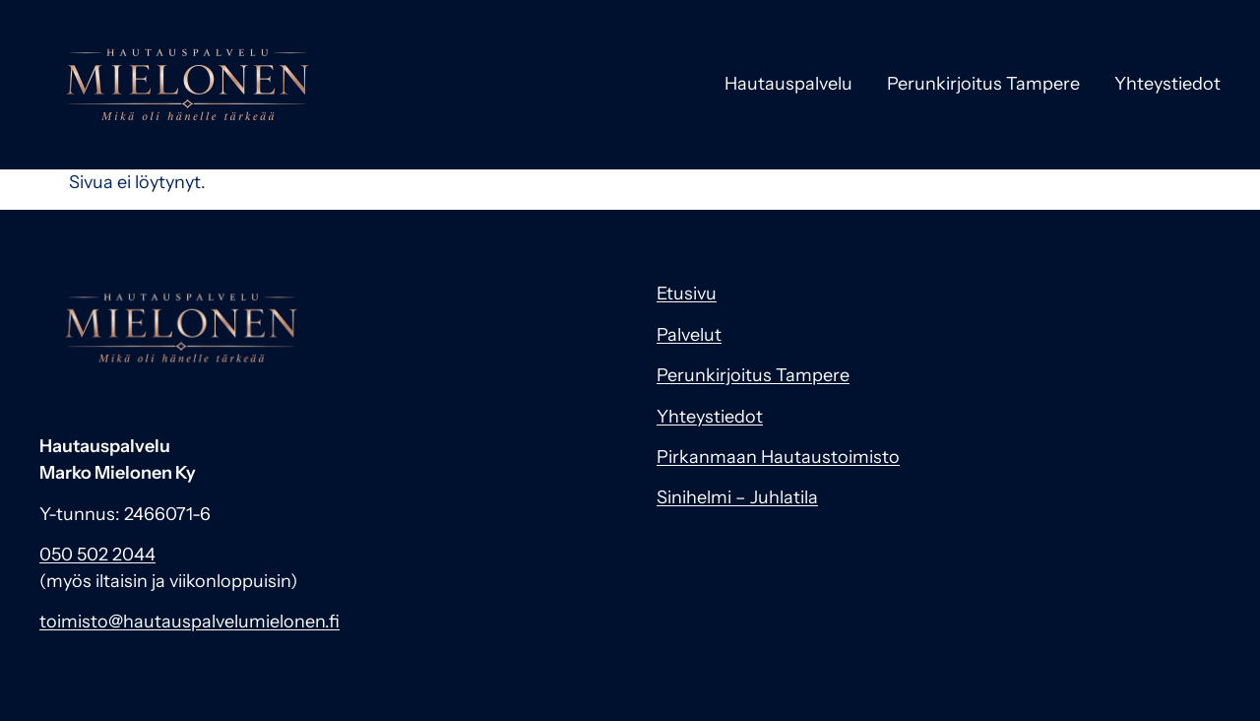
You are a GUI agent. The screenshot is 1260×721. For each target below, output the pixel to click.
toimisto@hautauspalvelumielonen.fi (189, 621)
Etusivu (687, 293)
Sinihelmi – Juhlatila (737, 497)
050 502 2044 (97, 554)
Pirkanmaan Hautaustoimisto (778, 457)
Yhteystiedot (1167, 84)
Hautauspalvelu (788, 84)
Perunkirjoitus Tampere (983, 84)
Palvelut (689, 335)
